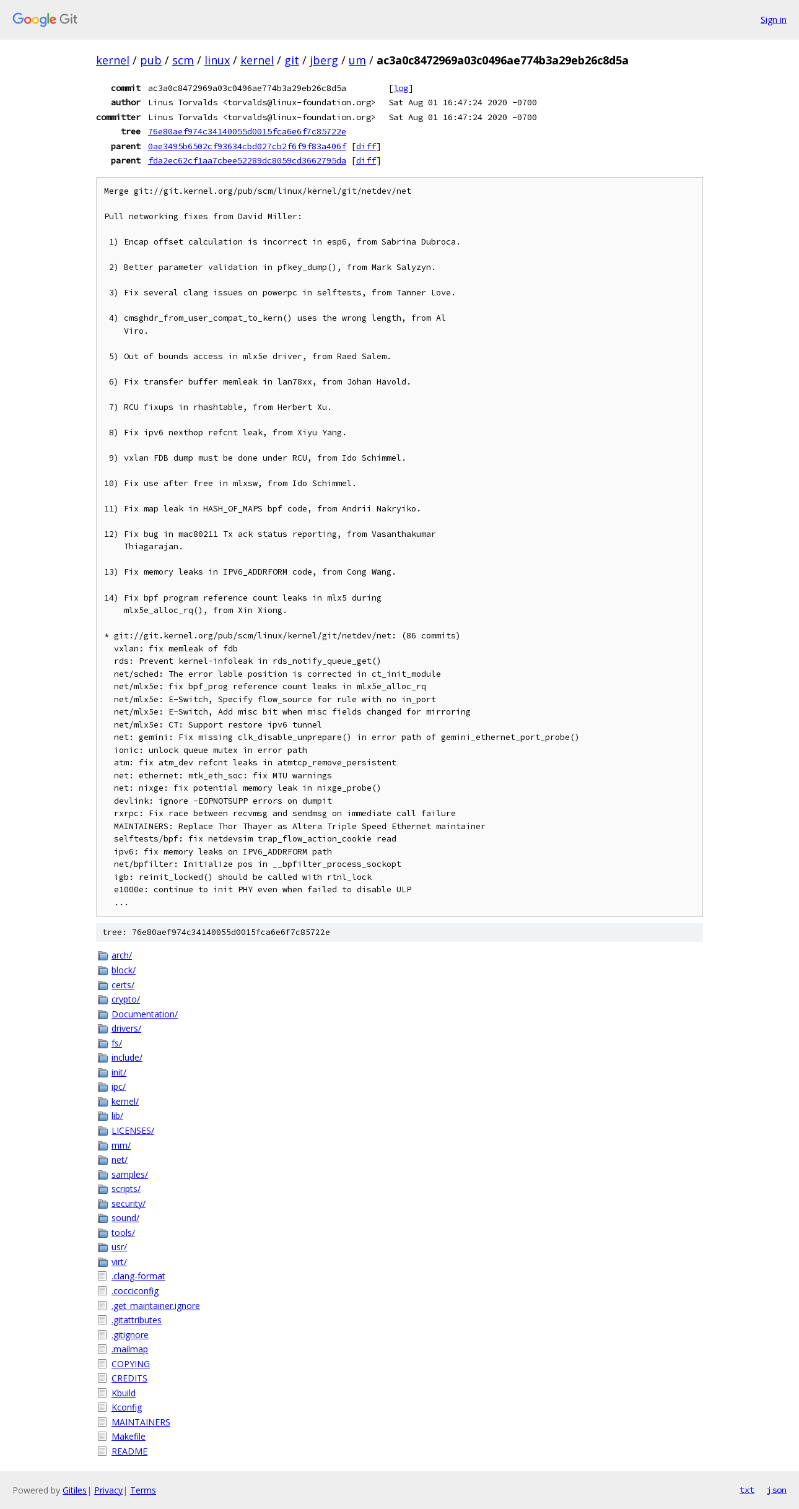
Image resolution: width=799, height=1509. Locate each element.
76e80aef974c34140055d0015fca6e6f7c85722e (247, 131)
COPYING (130, 1364)
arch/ (121, 955)
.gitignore (130, 1335)
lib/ (117, 1115)
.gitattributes (136, 1320)
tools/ (123, 1232)
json (777, 1489)
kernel (112, 60)
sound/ (125, 1218)
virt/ (119, 1262)
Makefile (128, 1436)
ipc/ (118, 1086)
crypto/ (125, 999)
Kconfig (126, 1407)
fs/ (116, 1043)
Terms (143, 1490)
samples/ (129, 1174)
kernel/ (125, 1101)
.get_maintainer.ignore (155, 1305)
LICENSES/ (132, 1130)
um (357, 60)
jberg (324, 60)
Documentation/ (144, 1014)
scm (183, 60)
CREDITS (129, 1378)
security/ (128, 1203)
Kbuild (123, 1393)
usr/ (119, 1247)
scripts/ (126, 1188)
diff (366, 146)
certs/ (122, 985)
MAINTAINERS (140, 1422)
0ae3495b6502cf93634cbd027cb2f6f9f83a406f (247, 146)
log (400, 87)
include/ (126, 1057)
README (129, 1451)
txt (747, 1489)
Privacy (108, 1490)
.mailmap (129, 1349)
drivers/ (126, 1028)
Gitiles (75, 1490)
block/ (123, 970)
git (291, 60)
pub (151, 60)
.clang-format (138, 1276)
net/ (119, 1159)
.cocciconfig (135, 1291)
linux (217, 60)
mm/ (121, 1145)
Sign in (774, 19)
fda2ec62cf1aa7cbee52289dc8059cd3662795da (247, 160)
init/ (118, 1072)
